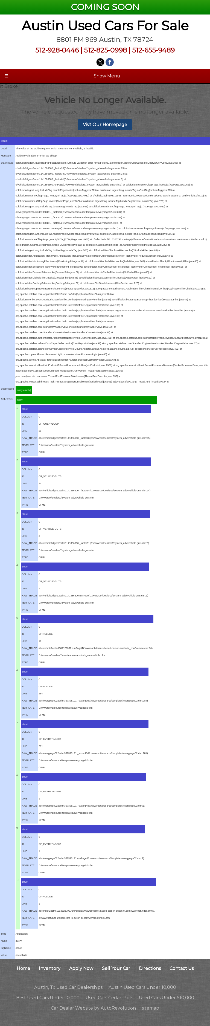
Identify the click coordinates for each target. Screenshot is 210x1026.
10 (17, 880)
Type (3, 933)
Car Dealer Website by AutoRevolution (93, 1008)
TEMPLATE (28, 445)
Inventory (49, 968)
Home (23, 968)
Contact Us (182, 968)
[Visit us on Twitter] (100, 62)
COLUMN (27, 416)
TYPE (25, 452)
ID (23, 423)
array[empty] (24, 390)
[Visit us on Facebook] (110, 62)
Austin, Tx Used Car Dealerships (68, 987)
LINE (24, 431)
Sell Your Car (116, 968)
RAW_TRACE (29, 438)
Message (6, 155)
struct (4, 141)
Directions (150, 968)
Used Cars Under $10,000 (166, 997)
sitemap (150, 1008)
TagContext (7, 398)
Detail (4, 148)
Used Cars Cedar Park (109, 997)
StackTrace (7, 162)
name (4, 941)
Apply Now (81, 968)
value (4, 955)
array (20, 400)
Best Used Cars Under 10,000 (48, 997)
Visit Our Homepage (105, 124)
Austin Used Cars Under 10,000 (142, 987)
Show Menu (62, 76)
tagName (6, 948)
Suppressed (7, 388)
